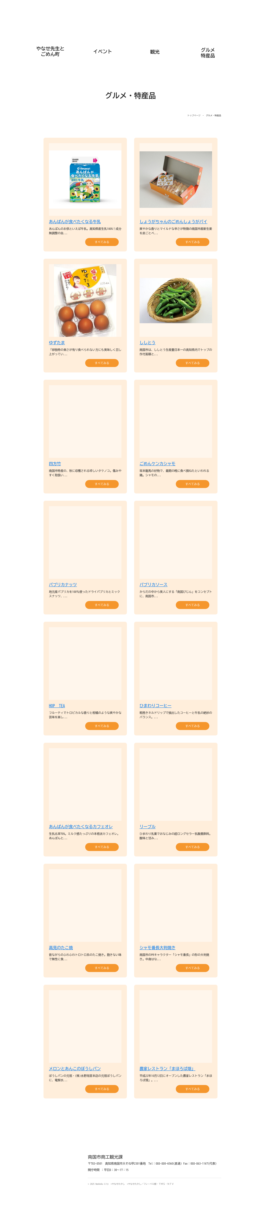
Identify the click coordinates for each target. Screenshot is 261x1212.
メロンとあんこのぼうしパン (75, 1069)
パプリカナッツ (63, 585)
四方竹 (55, 464)
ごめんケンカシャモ (157, 464)
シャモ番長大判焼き (157, 948)
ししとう (148, 343)
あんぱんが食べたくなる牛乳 (75, 222)
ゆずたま (57, 343)
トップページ (193, 115)
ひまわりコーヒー (155, 706)
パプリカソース (153, 585)
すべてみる (102, 242)
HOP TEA (57, 706)
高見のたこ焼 (61, 948)
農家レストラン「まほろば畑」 (167, 1069)
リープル (148, 827)
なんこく (130, 18)
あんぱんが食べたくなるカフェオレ (81, 827)
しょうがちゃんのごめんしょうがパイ (173, 222)
